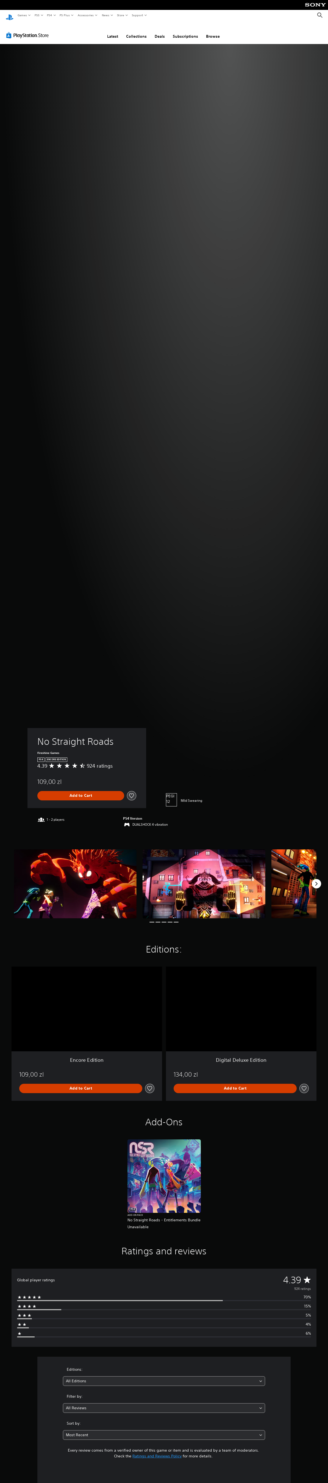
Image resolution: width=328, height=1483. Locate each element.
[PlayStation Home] (9, 15)
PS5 (37, 15)
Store (120, 15)
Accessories (85, 15)
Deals (160, 31)
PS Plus (65, 15)
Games (22, 15)
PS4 (49, 15)
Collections (136, 31)
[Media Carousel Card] (75, 878)
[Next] (316, 878)
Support (137, 15)
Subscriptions (185, 31)
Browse (213, 31)
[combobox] (164, 1376)
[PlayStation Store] (28, 30)
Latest (112, 31)
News (105, 15)
